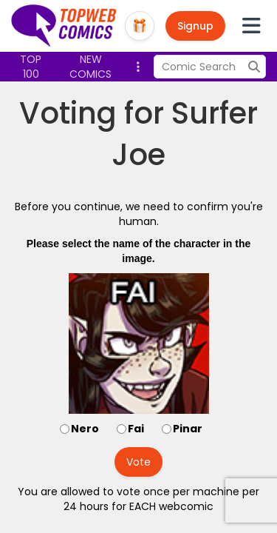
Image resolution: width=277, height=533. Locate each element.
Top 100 (30, 66)
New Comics (90, 66)
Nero (85, 428)
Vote (138, 462)
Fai (136, 428)
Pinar (187, 428)
